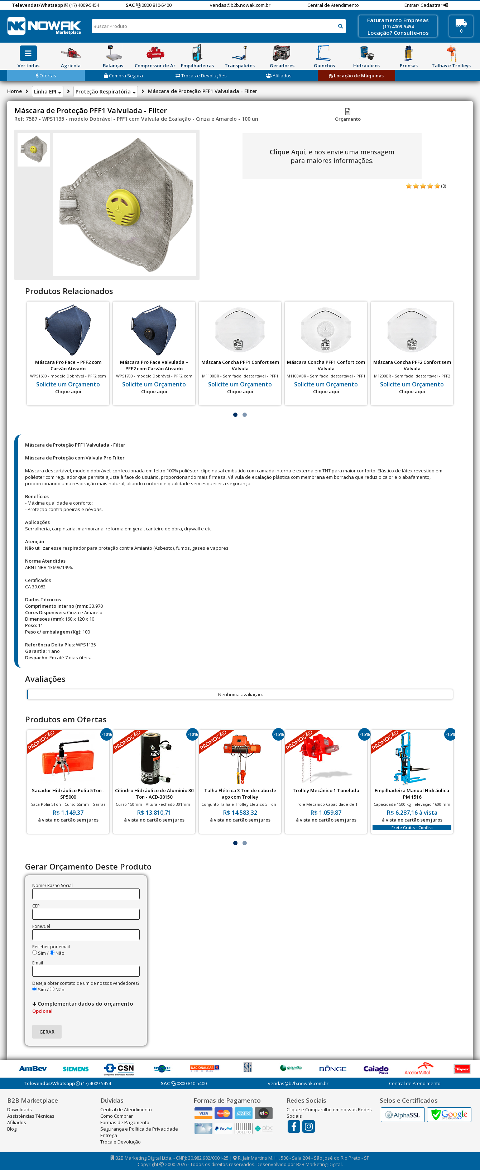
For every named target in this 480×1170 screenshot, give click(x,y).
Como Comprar (116, 1116)
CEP (36, 906)
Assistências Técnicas (30, 1116)
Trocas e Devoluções (201, 75)
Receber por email (51, 947)
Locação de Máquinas (356, 75)
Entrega (108, 1135)
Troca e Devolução (120, 1141)
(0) (443, 186)
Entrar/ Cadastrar (423, 5)
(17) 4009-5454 (81, 5)
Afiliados (279, 75)
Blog (11, 1129)
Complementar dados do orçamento (82, 1007)
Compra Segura (123, 75)
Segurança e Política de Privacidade (139, 1129)
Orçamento (348, 115)
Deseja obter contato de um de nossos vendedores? (85, 983)
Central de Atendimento (333, 5)
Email (37, 963)
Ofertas (46, 75)
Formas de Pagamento (124, 1122)
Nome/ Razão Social (52, 885)
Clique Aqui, (288, 152)
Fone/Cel (41, 926)
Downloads (19, 1109)
